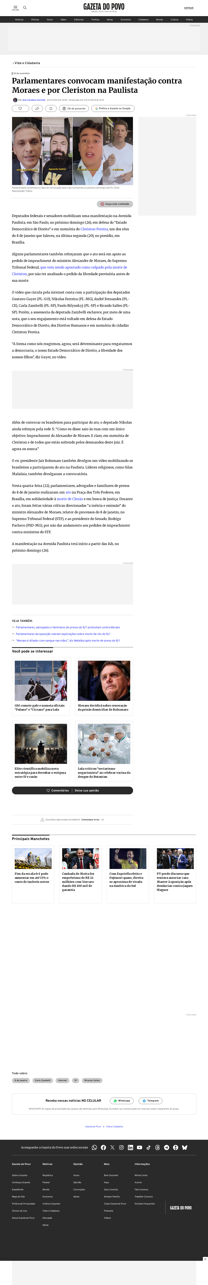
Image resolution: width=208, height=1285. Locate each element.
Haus (106, 1182)
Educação (47, 1218)
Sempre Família (112, 1196)
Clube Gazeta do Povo (115, 1204)
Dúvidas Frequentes (145, 1204)
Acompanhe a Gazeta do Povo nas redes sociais (54, 1147)
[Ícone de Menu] (15, 8)
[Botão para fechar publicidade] (205, 1259)
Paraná (46, 1182)
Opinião (77, 1182)
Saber (63, 19)
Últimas (35, 19)
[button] (72, 821)
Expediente (18, 1189)
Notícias (19, 19)
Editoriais (79, 19)
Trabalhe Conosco (144, 1196)
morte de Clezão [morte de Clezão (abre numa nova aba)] (70, 499)
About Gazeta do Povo (23, 1218)
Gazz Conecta (111, 1189)
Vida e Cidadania (51, 1211)
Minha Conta (141, 1175)
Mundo (159, 19)
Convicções (79, 1189)
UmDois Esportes (51, 1204)
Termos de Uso (19, 1211)
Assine (138, 1182)
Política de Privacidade (23, 1204)
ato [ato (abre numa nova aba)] (68, 492)
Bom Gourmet (111, 1175)
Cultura (174, 19)
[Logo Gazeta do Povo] (104, 6)
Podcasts (108, 1211)
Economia (126, 19)
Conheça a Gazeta (21, 1182)
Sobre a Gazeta (19, 1175)
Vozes (50, 19)
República (48, 1175)
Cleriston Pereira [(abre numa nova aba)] (94, 229)
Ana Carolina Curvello (33, 100)
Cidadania (143, 19)
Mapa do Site (18, 1196)
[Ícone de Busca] (25, 8)
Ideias (110, 19)
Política (95, 19)
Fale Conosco (141, 1189)
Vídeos (189, 19)
